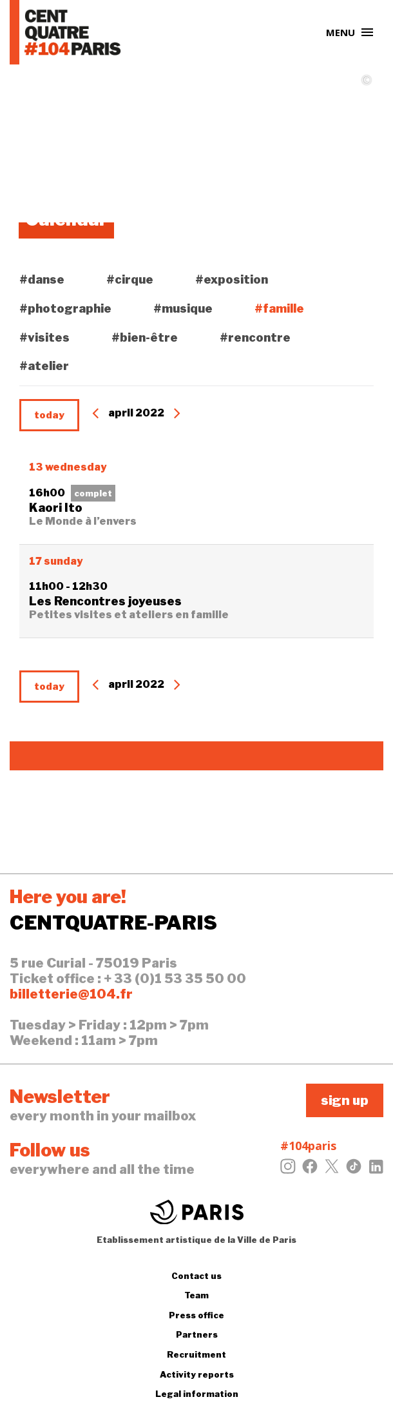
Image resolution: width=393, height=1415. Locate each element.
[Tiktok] (353, 1170)
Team (196, 1295)
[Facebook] (310, 1170)
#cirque (129, 279)
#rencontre (255, 337)
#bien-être (144, 337)
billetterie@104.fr (71, 994)
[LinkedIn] (375, 1170)
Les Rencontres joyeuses (105, 601)
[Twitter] (332, 1170)
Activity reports (197, 1374)
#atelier (44, 366)
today (49, 415)
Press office (196, 1315)
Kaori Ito (55, 507)
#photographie (65, 308)
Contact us (196, 1276)
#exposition (231, 279)
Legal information (196, 1394)
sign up (345, 1100)
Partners (197, 1334)
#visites (44, 337)
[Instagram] (288, 1170)
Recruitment (196, 1354)
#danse (41, 279)
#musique (183, 308)
